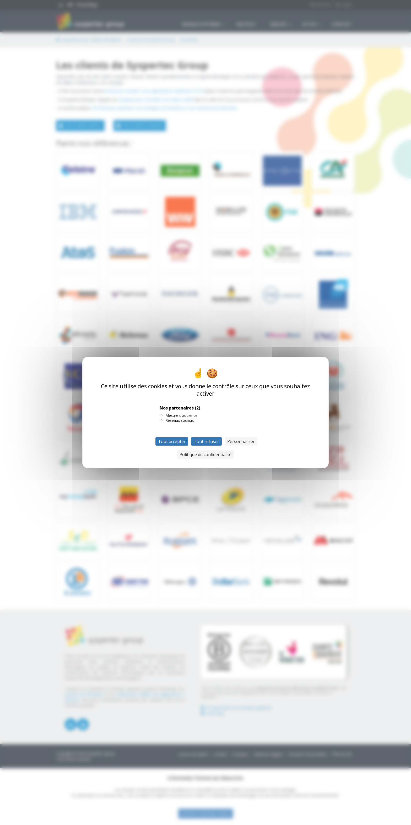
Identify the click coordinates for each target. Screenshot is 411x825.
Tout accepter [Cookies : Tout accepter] (172, 441)
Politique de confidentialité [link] (205, 454)
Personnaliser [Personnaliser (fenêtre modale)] (241, 441)
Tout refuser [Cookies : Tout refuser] (206, 441)
